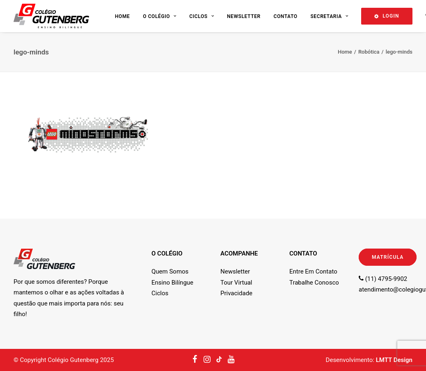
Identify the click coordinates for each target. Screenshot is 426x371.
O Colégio (159, 16)
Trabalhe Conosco (314, 282)
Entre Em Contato (313, 271)
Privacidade (236, 293)
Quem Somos (169, 271)
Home (122, 16)
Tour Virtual (236, 282)
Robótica (369, 52)
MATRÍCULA (387, 257)
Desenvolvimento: (369, 360)
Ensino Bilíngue (172, 282)
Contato (285, 16)
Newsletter (244, 16)
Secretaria (329, 16)
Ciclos (201, 16)
